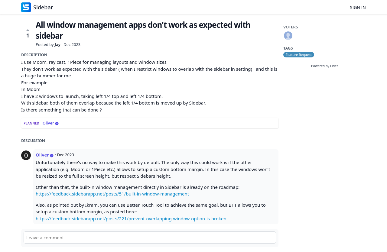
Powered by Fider (324, 65)
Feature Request (299, 54)
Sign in (358, 7)
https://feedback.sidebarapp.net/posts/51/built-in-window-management (112, 194)
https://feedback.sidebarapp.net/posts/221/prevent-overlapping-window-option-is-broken (131, 218)
